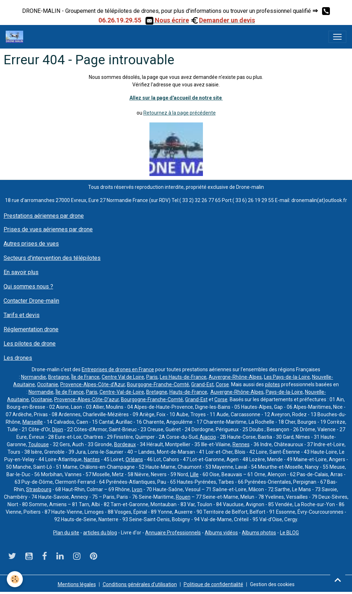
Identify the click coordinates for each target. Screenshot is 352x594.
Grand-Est (202, 384)
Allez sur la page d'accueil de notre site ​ (176, 98)
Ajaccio (208, 437)
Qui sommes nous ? (28, 286)
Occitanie (47, 384)
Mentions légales (77, 584)
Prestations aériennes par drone (44, 215)
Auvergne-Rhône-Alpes (235, 377)
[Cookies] (15, 579)
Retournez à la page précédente (179, 113)
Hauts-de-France (188, 392)
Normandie (33, 377)
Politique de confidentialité (213, 584)
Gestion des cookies (272, 584)
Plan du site (66, 532)
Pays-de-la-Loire (284, 392)
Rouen (183, 497)
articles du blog (100, 532)
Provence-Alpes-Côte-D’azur (86, 399)
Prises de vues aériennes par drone (48, 229)
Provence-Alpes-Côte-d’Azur (92, 384)
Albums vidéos (221, 532)
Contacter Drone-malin (31, 300)
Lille (194, 474)
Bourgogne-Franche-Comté (158, 384)
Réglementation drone (31, 329)
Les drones (18, 357)
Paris (152, 377)
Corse (222, 384)
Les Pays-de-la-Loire (287, 377)
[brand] (16, 37)
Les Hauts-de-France (183, 377)
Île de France (85, 377)
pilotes (272, 384)
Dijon (57, 429)
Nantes (92, 459)
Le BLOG (289, 532)
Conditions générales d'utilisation (140, 584)
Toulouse (38, 444)
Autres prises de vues (31, 243)
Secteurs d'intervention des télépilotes (52, 258)
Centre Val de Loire (123, 377)
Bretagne (58, 377)
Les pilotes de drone (30, 343)
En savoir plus (21, 272)
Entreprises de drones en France (118, 369)
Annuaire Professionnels (173, 532)
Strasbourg (38, 489)
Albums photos (259, 532)
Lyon (137, 489)
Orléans (134, 459)
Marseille (32, 422)
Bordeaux (125, 444)
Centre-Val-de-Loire (122, 392)
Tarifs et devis (22, 315)
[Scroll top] (338, 580)
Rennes (241, 444)
